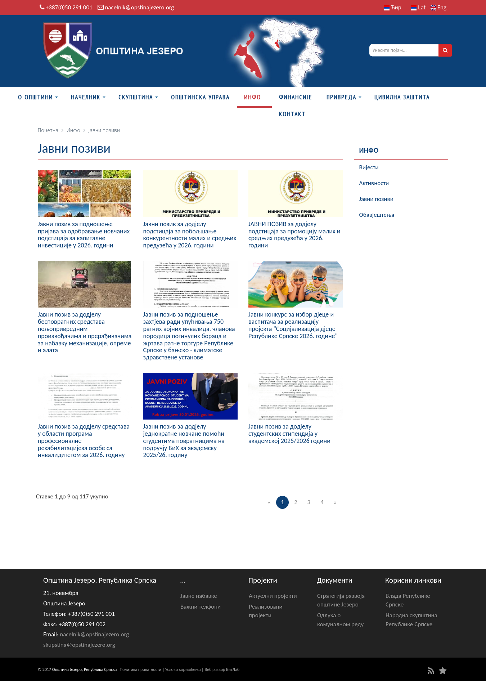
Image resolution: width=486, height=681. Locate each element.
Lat (418, 7)
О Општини (35, 97)
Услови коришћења (183, 669)
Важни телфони (200, 606)
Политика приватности (140, 669)
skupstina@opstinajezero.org (79, 645)
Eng (438, 7)
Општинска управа (200, 97)
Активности (374, 183)
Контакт (292, 114)
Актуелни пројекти (273, 596)
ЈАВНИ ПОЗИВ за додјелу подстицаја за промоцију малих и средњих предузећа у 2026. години (294, 234)
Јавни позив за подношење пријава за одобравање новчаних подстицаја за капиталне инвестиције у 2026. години (84, 234)
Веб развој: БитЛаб (221, 669)
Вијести (369, 167)
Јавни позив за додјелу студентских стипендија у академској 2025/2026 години (289, 433)
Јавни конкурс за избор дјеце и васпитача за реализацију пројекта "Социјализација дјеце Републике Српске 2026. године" (293, 325)
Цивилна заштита (402, 97)
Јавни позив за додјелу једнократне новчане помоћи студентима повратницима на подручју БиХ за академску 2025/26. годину (183, 440)
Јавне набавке (198, 596)
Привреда (341, 97)
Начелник (85, 97)
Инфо (252, 97)
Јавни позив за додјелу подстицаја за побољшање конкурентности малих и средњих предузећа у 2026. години (189, 234)
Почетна (48, 130)
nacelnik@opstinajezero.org (139, 7)
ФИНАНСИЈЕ (295, 97)
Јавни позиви (376, 199)
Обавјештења (377, 215)
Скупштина (135, 97)
